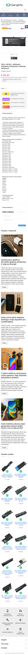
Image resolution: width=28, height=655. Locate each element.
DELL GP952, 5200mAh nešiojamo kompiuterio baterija (21, 524)
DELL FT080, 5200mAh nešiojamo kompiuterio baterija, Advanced (21, 597)
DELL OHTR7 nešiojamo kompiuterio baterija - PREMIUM (21, 572)
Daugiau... (4, 287)
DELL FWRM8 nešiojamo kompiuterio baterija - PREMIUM (21, 476)
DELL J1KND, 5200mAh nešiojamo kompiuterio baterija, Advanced (21, 548)
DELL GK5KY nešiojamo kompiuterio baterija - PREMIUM (7, 500)
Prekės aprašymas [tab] (7, 113)
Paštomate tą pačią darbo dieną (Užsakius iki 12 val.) (18, 94)
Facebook (6, 88)
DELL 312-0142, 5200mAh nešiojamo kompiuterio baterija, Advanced (7, 572)
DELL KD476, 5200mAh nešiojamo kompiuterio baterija (21, 500)
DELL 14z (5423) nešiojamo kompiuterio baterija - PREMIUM (7, 476)
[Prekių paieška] (14, 9)
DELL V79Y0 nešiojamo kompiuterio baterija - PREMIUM (7, 524)
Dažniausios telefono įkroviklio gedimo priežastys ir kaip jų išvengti (13, 262)
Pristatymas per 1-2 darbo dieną (17, 102)
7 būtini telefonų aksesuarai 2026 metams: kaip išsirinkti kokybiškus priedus (13, 375)
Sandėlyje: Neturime (6, 71)
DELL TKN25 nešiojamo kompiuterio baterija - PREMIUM (7, 597)
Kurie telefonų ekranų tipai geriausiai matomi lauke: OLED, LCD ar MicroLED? (13, 426)
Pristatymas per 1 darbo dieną (17, 98)
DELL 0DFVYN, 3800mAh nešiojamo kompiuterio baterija (7, 548)
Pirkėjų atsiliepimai (7, 207)
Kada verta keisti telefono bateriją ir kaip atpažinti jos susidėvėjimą (13, 319)
